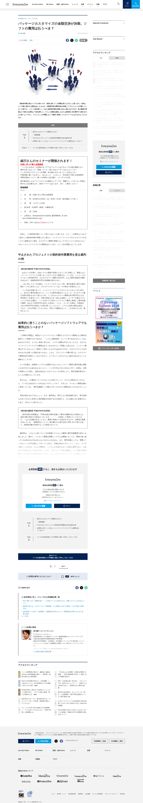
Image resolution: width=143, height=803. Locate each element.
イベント (90, 4)
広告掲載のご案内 (117, 780)
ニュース (75, 4)
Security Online (37, 4)
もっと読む (25, 655)
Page (24, 148)
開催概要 (37, 135)
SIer (31, 40)
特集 (97, 4)
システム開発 (23, 40)
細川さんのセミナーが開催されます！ (45, 132)
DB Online (49, 4)
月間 (117, 58)
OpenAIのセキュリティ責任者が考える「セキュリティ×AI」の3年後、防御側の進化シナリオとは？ (36, 739)
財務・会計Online (63, 4)
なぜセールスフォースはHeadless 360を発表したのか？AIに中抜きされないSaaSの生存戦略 (72, 742)
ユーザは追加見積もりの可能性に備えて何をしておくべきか (53, 148)
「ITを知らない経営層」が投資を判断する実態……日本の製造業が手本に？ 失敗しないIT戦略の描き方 (72, 713)
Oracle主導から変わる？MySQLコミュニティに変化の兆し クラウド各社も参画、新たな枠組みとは (36, 731)
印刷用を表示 (24, 626)
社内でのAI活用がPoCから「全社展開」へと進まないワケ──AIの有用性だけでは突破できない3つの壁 (36, 722)
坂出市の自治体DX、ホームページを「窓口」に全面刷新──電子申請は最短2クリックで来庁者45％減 (72, 733)
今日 (101, 58)
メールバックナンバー (53, 500)
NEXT (64, 566)
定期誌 (37, 797)
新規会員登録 (38, 506)
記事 (82, 4)
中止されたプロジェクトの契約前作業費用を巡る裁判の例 (52, 138)
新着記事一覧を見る (109, 280)
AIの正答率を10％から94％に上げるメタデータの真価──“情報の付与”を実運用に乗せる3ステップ (72, 751)
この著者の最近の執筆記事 (42, 690)
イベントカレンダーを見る (108, 348)
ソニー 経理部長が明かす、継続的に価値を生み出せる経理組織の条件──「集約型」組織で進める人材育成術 (36, 713)
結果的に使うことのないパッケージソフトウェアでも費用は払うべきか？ (57, 141)
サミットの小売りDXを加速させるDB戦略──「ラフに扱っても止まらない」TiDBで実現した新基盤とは (36, 748)
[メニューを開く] (7, 4)
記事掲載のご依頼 (100, 780)
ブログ (105, 4)
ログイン (67, 506)
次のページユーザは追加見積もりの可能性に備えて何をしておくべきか (53, 557)
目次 (68, 125)
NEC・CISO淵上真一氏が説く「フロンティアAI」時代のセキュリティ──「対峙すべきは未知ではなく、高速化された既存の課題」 (110, 112)
